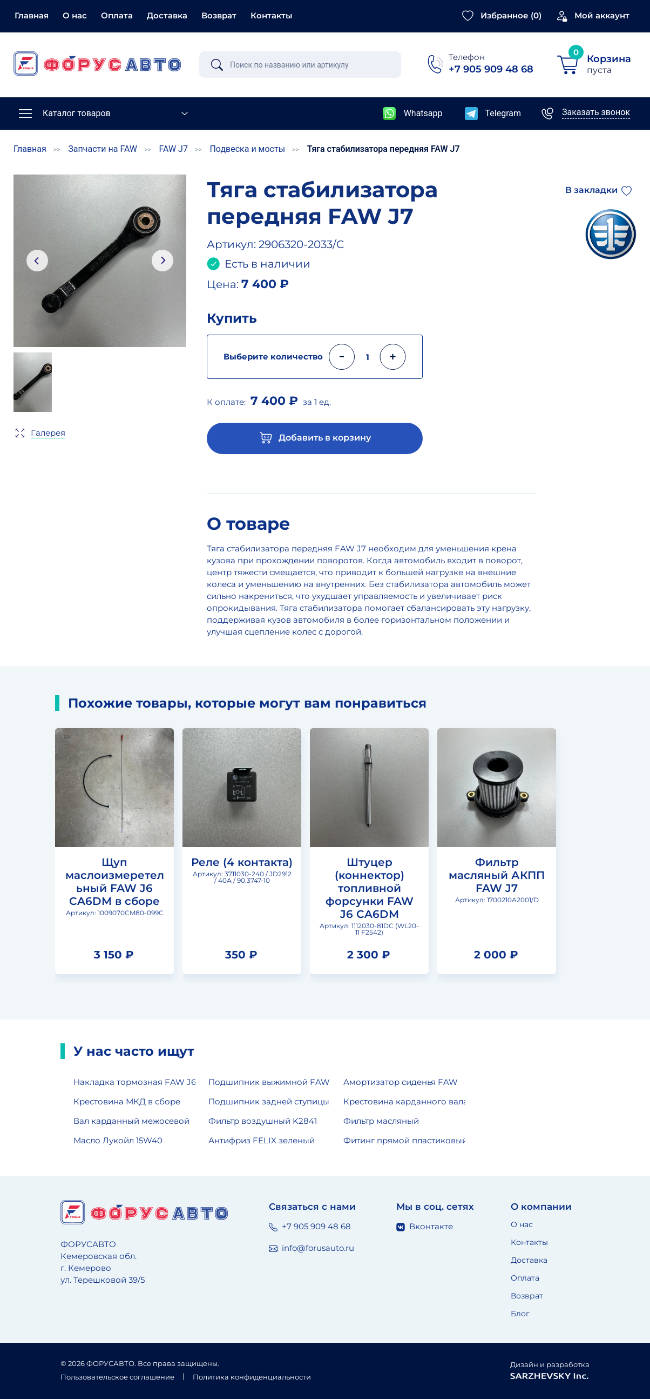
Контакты (271, 15)
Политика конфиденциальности (252, 1377)
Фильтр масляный (381, 1121)
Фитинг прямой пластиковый (404, 1140)
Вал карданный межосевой (131, 1121)
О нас (75, 15)
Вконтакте (424, 1226)
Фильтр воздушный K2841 (262, 1121)
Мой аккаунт (601, 15)
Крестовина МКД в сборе (126, 1101)
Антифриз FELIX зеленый (261, 1140)
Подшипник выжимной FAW (269, 1082)
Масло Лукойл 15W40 (117, 1140)
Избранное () (510, 15)
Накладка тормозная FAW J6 (134, 1082)
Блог (520, 1313)
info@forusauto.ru (311, 1248)
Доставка (167, 15)
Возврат (218, 15)
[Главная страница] (97, 63)
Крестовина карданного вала (404, 1101)
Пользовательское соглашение (117, 1377)
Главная (32, 15)
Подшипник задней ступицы (268, 1101)
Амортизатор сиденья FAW (400, 1082)
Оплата (117, 15)
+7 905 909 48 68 (310, 1226)
